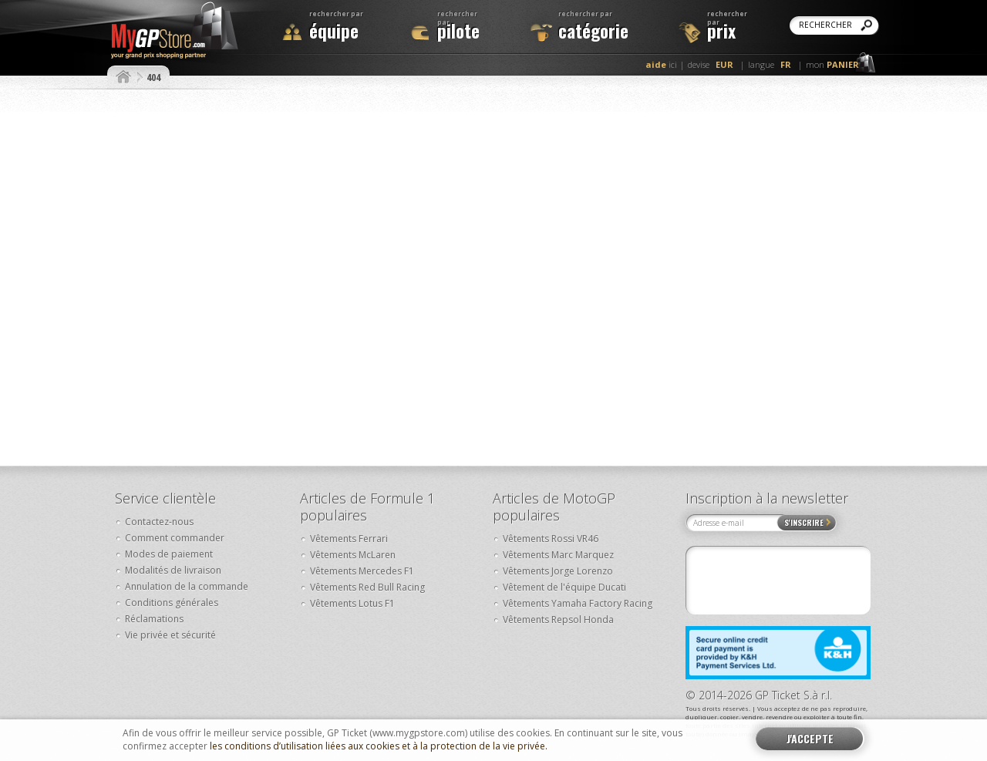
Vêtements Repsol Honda (558, 619)
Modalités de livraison (173, 570)
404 (153, 77)
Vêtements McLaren (353, 554)
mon (832, 64)
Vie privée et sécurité (170, 634)
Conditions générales (171, 602)
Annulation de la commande (186, 586)
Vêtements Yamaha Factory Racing (577, 603)
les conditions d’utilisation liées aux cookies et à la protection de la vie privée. (378, 746)
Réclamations (154, 618)
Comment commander (174, 537)
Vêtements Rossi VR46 (550, 538)
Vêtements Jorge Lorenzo (558, 570)
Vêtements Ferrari (349, 538)
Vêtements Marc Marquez (558, 554)
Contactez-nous (159, 521)
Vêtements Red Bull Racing (367, 587)
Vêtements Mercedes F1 (362, 570)
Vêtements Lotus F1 (352, 603)
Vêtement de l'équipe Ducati (564, 587)
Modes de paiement (169, 554)
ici (661, 64)
